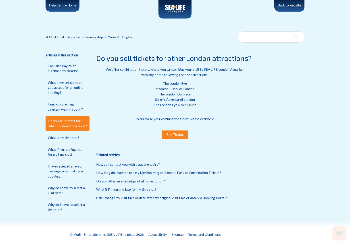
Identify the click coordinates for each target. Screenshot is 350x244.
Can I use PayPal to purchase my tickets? (63, 68)
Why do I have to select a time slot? (66, 207)
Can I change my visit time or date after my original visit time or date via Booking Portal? (161, 198)
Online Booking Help (121, 37)
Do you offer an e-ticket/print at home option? (130, 181)
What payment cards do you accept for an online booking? (65, 88)
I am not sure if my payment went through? (65, 106)
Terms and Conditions (204, 234)
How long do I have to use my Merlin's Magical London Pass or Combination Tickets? (158, 173)
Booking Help (94, 37)
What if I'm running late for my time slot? (65, 152)
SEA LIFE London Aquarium (63, 37)
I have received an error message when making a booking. (65, 171)
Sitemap (177, 234)
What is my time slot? (63, 138)
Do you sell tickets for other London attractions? (67, 123)
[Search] (271, 37)
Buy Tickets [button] (175, 134)
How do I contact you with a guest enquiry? (128, 164)
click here (207, 119)
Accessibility (157, 234)
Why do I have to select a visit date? (66, 190)
